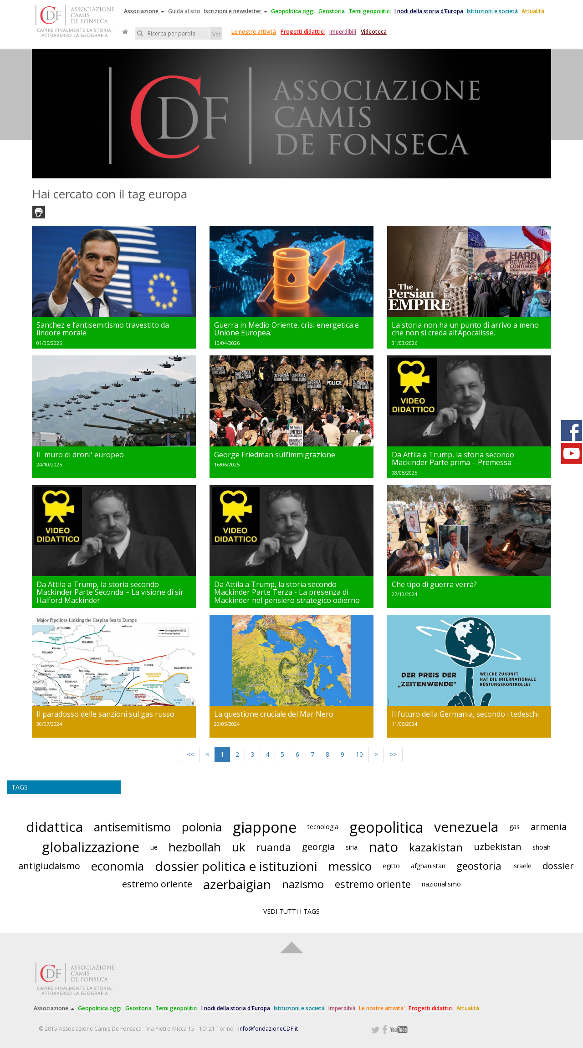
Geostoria (331, 11)
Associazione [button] (144, 11)
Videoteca (374, 31)
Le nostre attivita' (382, 1008)
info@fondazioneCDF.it (268, 1029)
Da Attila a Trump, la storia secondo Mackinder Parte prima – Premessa (453, 459)
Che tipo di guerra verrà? (434, 584)
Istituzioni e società (492, 11)
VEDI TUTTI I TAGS (291, 911)
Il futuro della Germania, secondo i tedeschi (465, 714)
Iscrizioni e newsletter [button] (235, 11)
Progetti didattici (303, 31)
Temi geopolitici (369, 11)
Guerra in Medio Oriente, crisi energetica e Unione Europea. (286, 329)
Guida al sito (184, 11)
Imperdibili (342, 31)
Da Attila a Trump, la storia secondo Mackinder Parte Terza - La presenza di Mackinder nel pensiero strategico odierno (287, 592)
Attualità (533, 11)
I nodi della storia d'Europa (428, 11)
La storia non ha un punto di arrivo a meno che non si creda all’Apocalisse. (465, 329)
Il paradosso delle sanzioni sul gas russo (105, 714)
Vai (216, 34)
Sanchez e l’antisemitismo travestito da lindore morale (102, 329)
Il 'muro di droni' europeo (80, 455)
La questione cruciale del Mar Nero (273, 714)
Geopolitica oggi (293, 11)
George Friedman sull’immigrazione (274, 455)
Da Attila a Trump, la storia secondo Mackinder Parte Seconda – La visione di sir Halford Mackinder (110, 592)
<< (190, 754)
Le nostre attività (253, 31)
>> (393, 754)
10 (359, 754)
